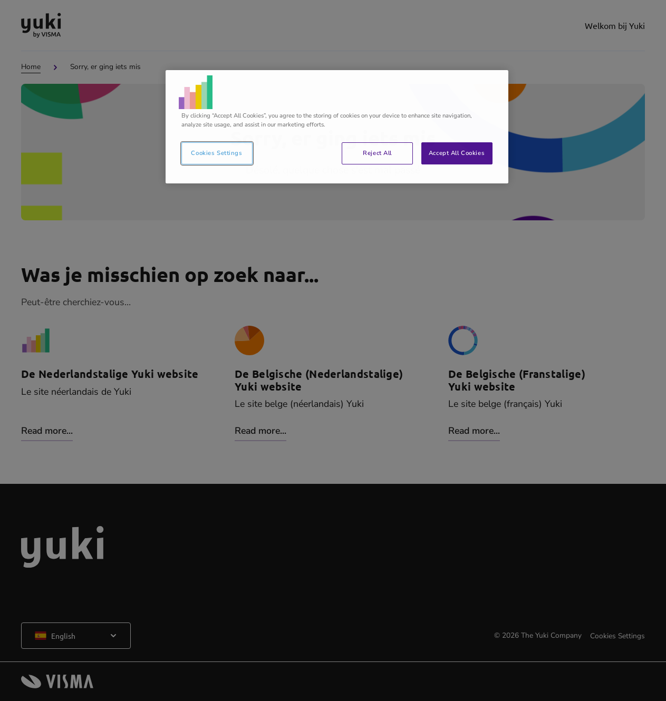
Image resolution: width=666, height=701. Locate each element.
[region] (337, 126)
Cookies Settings (216, 153)
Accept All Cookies (457, 153)
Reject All (377, 153)
